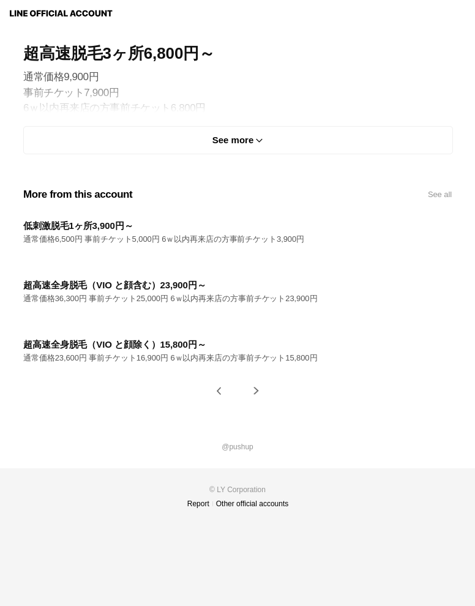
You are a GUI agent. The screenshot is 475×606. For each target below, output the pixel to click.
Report (198, 503)
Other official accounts (252, 503)
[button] (219, 391)
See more (233, 140)
